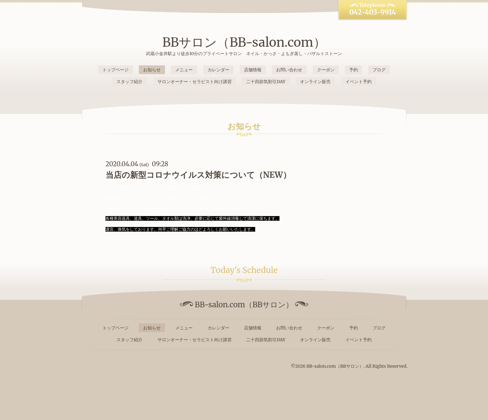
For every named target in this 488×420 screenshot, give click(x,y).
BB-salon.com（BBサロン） (335, 366)
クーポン (326, 70)
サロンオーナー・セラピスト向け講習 (194, 81)
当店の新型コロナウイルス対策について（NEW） (198, 175)
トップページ (115, 70)
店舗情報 (252, 70)
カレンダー (218, 70)
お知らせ (152, 70)
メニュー (184, 70)
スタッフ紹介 (129, 81)
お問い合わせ (289, 70)
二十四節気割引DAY (265, 81)
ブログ (379, 70)
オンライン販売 (315, 81)
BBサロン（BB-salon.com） (244, 42)
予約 (353, 70)
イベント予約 (358, 81)
